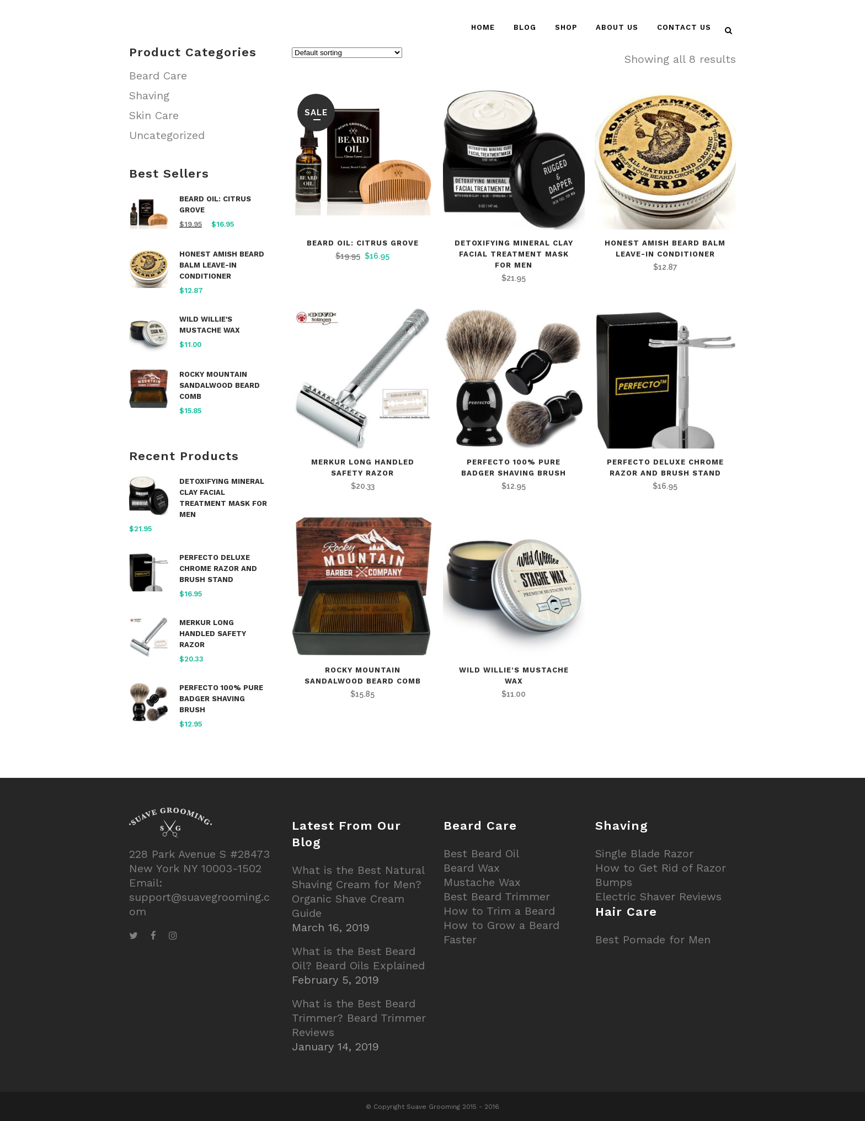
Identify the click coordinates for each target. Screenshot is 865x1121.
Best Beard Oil (481, 853)
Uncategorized (167, 135)
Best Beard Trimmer (497, 896)
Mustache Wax (482, 882)
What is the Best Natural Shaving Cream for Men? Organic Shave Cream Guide (358, 891)
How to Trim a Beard (499, 910)
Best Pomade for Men (653, 939)
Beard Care (158, 75)
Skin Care (154, 115)
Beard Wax (472, 867)
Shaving (149, 95)
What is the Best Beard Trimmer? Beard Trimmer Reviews (359, 1018)
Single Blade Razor (644, 853)
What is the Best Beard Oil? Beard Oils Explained (358, 958)
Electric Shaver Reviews (658, 896)
